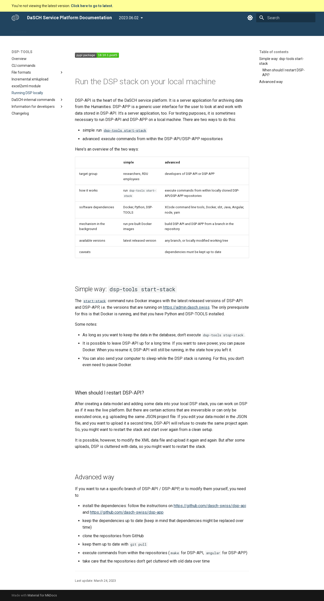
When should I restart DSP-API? (283, 72)
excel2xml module (26, 86)
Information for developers (38, 106)
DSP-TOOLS (85, 30)
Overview (19, 30)
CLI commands (23, 66)
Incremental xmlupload (30, 79)
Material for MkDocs (42, 595)
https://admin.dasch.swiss (186, 307)
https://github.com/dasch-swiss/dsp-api (210, 505)
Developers (110, 30)
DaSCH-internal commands (38, 99)
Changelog (20, 113)
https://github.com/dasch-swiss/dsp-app (127, 512)
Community (135, 30)
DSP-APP (40, 30)
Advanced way (271, 82)
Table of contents (274, 52)
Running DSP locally (27, 93)
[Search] (285, 17)
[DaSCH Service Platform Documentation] (15, 18)
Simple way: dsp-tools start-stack (281, 61)
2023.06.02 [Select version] (129, 17)
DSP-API (62, 30)
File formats (38, 72)
